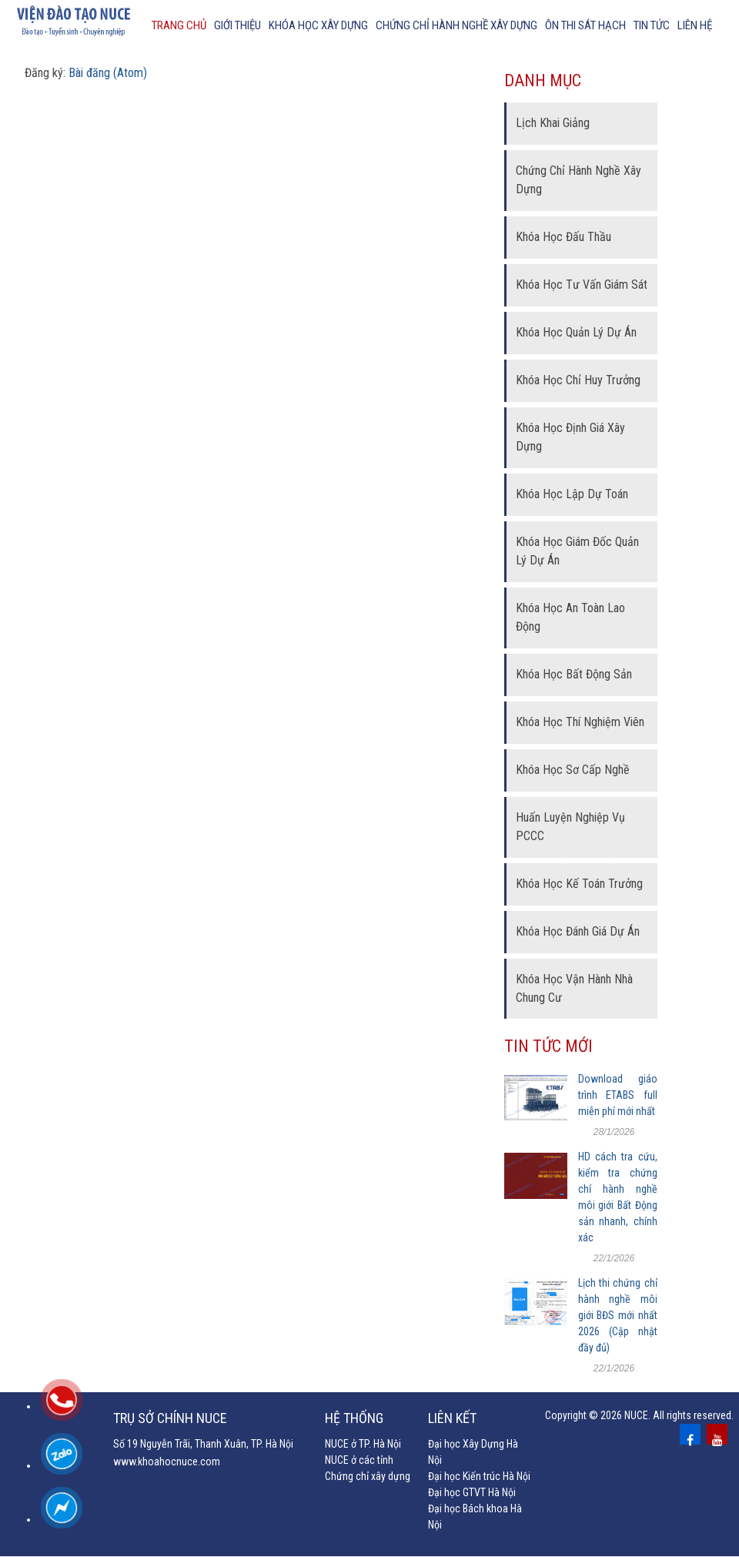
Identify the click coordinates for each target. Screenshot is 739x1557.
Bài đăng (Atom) (108, 73)
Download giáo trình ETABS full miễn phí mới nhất (617, 1095)
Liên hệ (694, 25)
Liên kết (452, 1419)
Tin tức (652, 25)
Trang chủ (179, 25)
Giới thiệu (237, 25)
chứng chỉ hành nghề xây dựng (456, 25)
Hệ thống (354, 1419)
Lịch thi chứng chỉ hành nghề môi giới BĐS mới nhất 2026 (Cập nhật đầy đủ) (617, 1315)
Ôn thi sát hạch (585, 25)
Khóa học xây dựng (318, 25)
